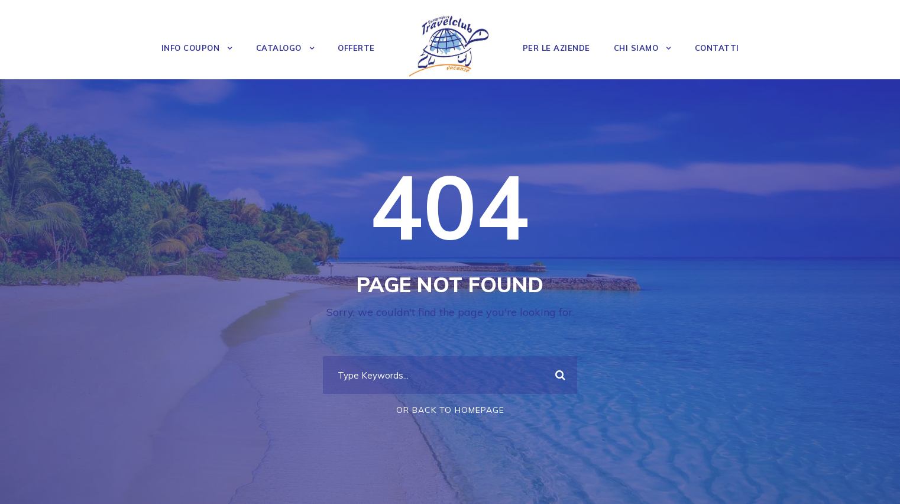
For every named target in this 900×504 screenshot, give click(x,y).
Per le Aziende (556, 48)
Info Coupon (190, 48)
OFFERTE (356, 48)
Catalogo (279, 48)
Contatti (717, 48)
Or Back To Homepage (450, 410)
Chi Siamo (636, 48)
